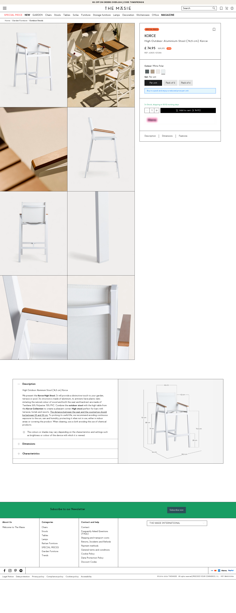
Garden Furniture (50, 551)
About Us (7, 522)
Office (155, 15)
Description (150, 136)
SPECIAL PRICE (13, 15)
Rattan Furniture (49, 543)
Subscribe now (176, 510)
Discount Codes (89, 562)
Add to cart (188, 110)
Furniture (85, 15)
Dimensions (167, 136)
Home (7, 20)
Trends (45, 555)
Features (183, 136)
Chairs (48, 15)
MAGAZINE (167, 15)
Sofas (76, 15)
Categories (47, 522)
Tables (66, 15)
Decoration (128, 15)
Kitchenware (143, 15)
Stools (57, 15)
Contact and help (90, 522)
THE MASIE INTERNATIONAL (164, 523)
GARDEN (38, 15)
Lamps (116, 15)
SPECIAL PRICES (50, 547)
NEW (27, 15)
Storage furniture (102, 15)
